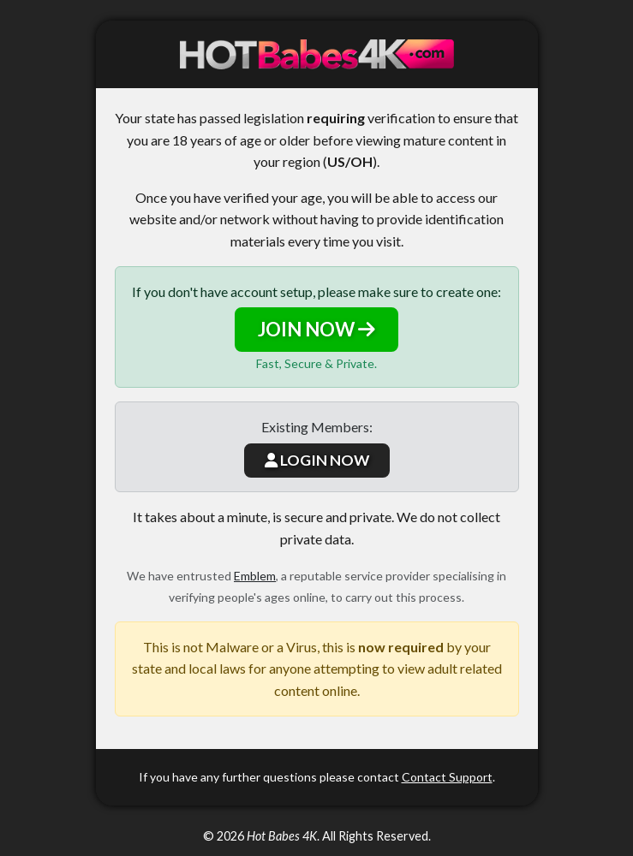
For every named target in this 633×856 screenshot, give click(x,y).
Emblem (255, 575)
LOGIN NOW (317, 460)
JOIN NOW (316, 329)
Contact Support (447, 777)
